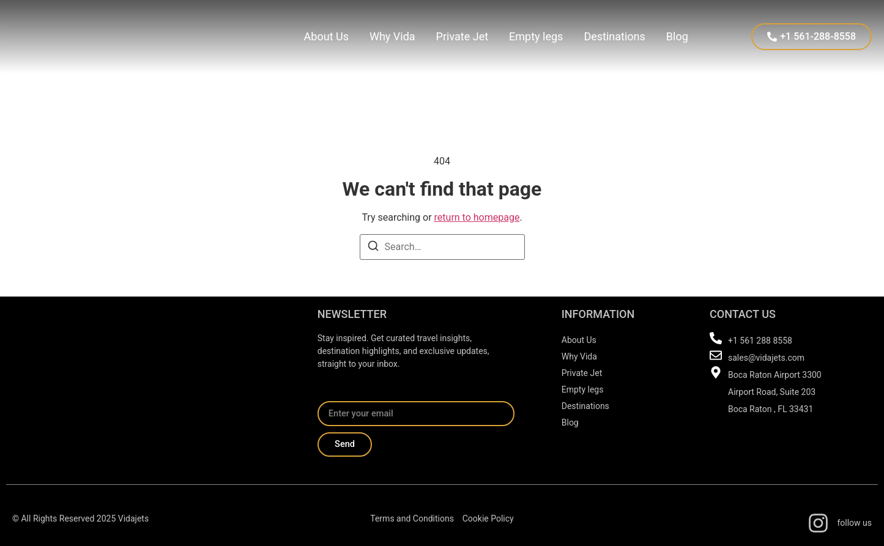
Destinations (614, 36)
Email (330, 396)
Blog (677, 36)
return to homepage (477, 217)
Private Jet (462, 36)
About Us (326, 36)
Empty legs (536, 36)
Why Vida (392, 36)
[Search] (373, 248)
